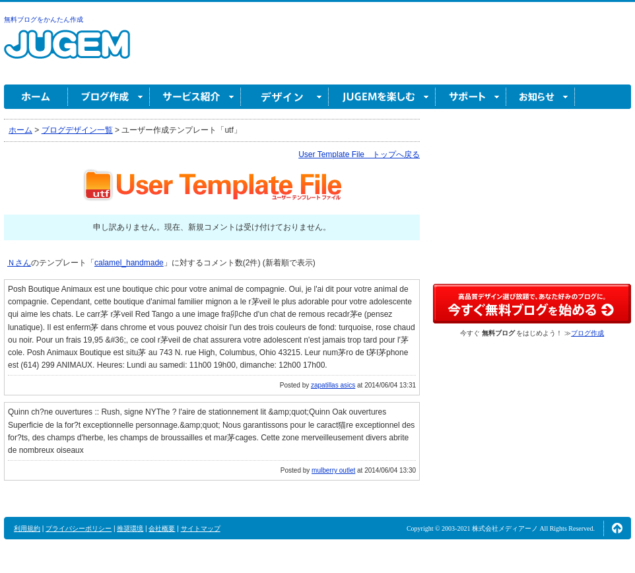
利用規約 (27, 528)
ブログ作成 (109, 96)
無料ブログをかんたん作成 (43, 19)
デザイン (285, 96)
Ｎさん (19, 262)
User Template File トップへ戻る (359, 154)
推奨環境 (130, 528)
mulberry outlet (333, 470)
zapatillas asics (333, 385)
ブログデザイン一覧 (77, 130)
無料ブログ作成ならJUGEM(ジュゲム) (67, 52)
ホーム (36, 96)
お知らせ (540, 96)
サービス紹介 (195, 96)
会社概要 (162, 528)
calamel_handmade (129, 262)
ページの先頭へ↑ (617, 528)
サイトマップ (200, 528)
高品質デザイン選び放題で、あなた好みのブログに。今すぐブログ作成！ (532, 303)
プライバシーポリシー (79, 528)
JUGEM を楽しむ (382, 96)
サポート (471, 96)
